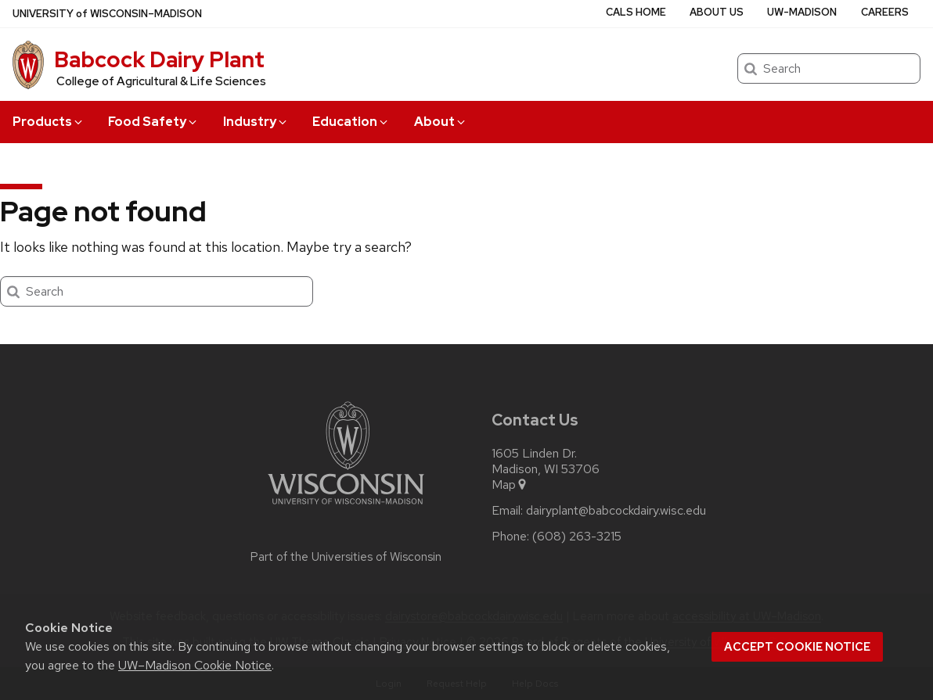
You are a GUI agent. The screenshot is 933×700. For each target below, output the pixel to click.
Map (510, 485)
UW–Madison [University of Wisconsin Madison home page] (107, 13)
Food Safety (153, 121)
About (440, 121)
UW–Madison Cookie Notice (195, 665)
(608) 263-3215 (576, 536)
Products (49, 121)
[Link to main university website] (346, 507)
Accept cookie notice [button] (797, 647)
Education (351, 121)
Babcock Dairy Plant (159, 59)
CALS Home (636, 12)
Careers (885, 12)
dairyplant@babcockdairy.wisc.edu (616, 511)
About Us (717, 12)
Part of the (345, 557)
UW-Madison (802, 12)
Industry (256, 121)
